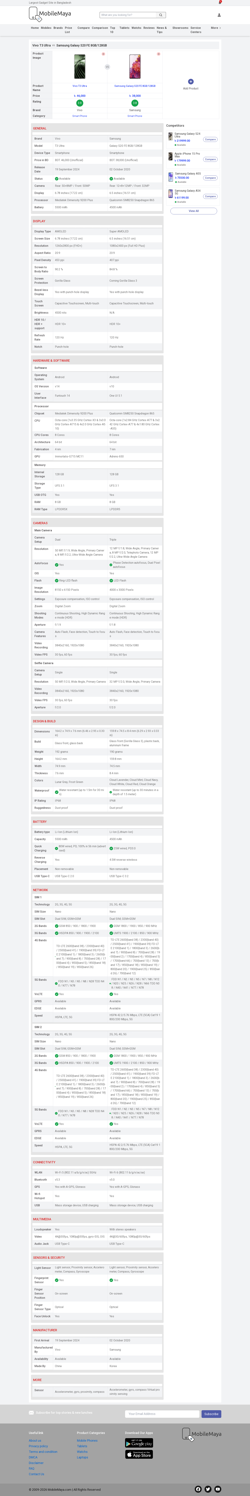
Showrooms (180, 28)
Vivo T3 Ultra (80, 86)
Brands (58, 28)
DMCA (33, 1457)
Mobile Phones (87, 1440)
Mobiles (46, 28)
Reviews (149, 28)
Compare (84, 28)
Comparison (100, 28)
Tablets (124, 28)
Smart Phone (79, 116)
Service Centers (196, 30)
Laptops (82, 1457)
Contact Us (36, 1474)
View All (194, 211)
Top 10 (112, 30)
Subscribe (211, 1414)
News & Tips (162, 30)
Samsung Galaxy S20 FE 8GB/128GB (135, 86)
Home (35, 28)
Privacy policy (38, 1446)
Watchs (136, 28)
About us (35, 1440)
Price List (68, 30)
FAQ (31, 1468)
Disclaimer (36, 1463)
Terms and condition (43, 1452)
